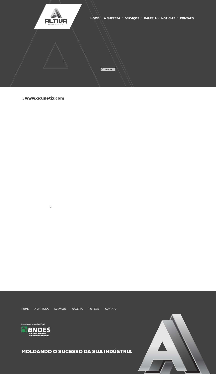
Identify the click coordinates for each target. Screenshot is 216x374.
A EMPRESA (112, 18)
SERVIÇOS (132, 18)
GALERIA (150, 18)
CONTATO (187, 18)
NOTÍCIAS (168, 18)
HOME (94, 18)
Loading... (110, 69)
